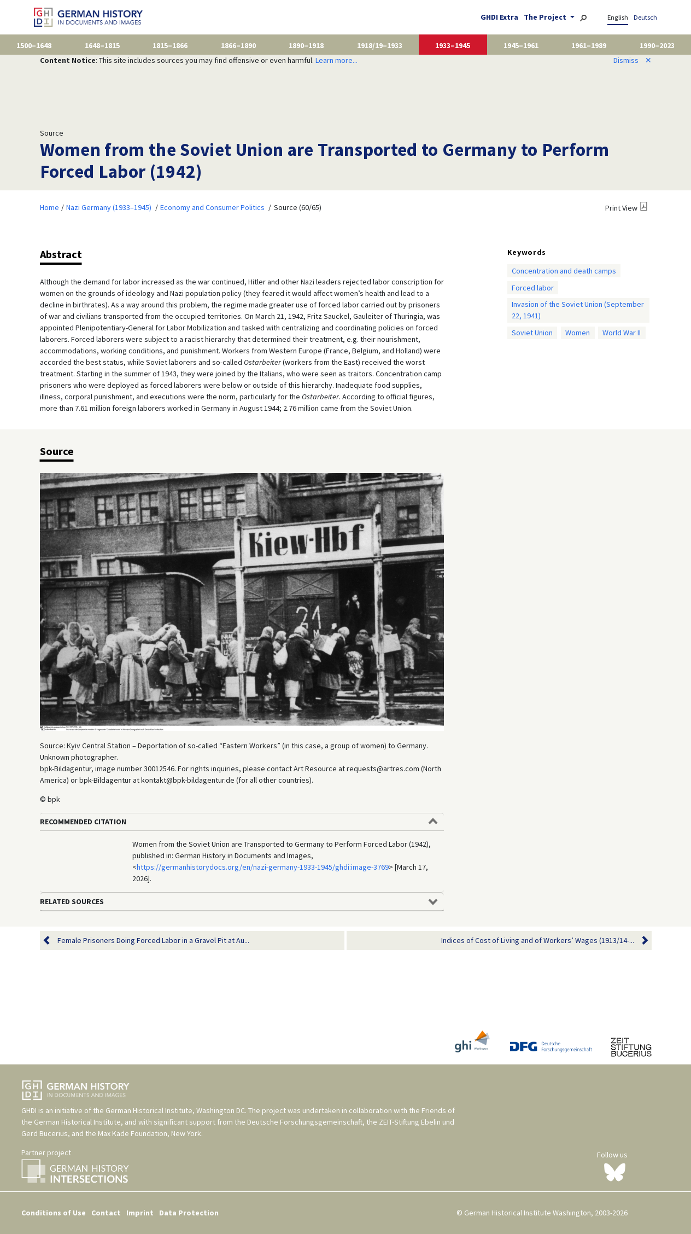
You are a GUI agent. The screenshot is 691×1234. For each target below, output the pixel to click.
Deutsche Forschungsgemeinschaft (304, 1122)
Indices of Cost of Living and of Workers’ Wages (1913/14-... (537, 940)
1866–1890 (238, 45)
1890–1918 (306, 45)
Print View (621, 208)
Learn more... (336, 60)
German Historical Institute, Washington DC (175, 1110)
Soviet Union (532, 332)
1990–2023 (657, 45)
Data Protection (189, 1213)
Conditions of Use (53, 1213)
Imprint (140, 1213)
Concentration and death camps (564, 271)
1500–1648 (33, 45)
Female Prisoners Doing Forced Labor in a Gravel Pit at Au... (153, 940)
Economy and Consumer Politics (212, 207)
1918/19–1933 (379, 45)
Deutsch (645, 17)
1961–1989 (588, 45)
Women (577, 332)
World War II (621, 332)
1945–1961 (520, 45)
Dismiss (632, 60)
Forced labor (533, 288)
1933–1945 (452, 45)
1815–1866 (170, 45)
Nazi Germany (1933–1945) (108, 207)
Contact (106, 1213)
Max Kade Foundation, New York (149, 1133)
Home (49, 207)
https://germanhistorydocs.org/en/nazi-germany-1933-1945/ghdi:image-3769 (263, 867)
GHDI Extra (499, 17)
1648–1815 (102, 45)
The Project (546, 17)
